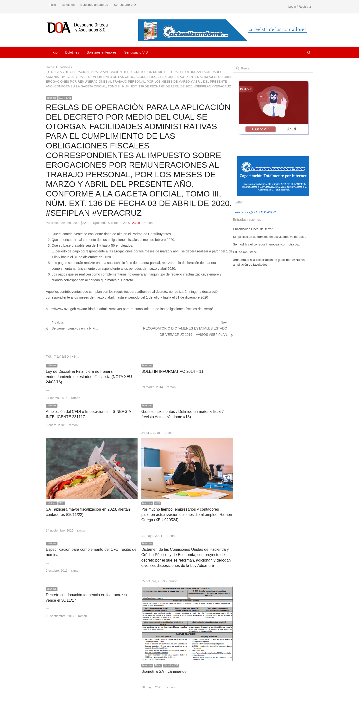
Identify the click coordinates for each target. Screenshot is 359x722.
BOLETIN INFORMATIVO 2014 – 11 (172, 371)
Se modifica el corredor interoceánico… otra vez (266, 244)
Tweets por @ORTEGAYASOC (254, 212)
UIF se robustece (245, 252)
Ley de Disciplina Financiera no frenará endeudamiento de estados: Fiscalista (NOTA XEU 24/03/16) (89, 376)
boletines (52, 98)
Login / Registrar (299, 6)
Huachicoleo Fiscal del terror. (253, 229)
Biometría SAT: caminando (164, 671)
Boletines (68, 4)
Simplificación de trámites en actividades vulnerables (269, 237)
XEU (61, 503)
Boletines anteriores (94, 4)
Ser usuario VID (125, 4)
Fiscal (158, 665)
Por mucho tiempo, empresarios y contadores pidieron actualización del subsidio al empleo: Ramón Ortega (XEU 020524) (186, 514)
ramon (148, 223)
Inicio (52, 4)
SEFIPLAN (65, 98)
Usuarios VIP (171, 665)
